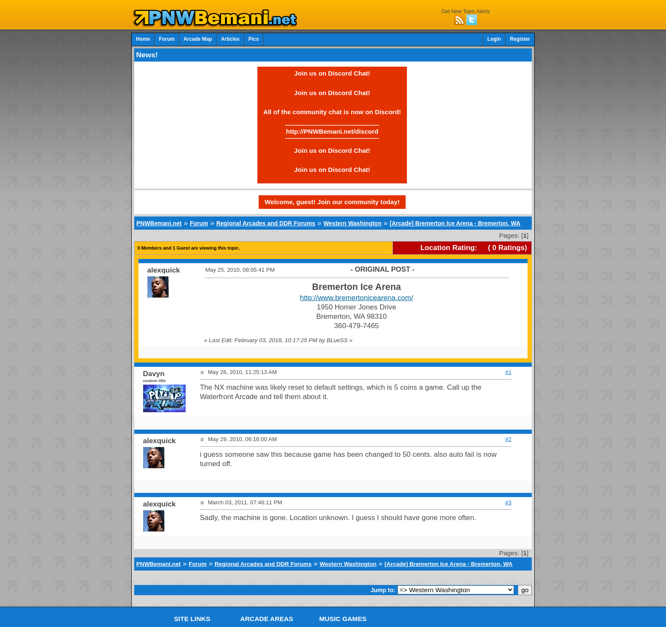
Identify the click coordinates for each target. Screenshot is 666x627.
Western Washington (352, 223)
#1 (508, 372)
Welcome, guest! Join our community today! (332, 201)
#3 (508, 502)
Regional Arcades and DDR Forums (265, 223)
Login (494, 39)
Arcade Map (197, 39)
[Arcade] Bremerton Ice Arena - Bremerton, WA (454, 223)
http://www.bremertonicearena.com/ (356, 298)
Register (520, 39)
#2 (508, 439)
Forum (167, 39)
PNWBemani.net (159, 223)
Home (143, 39)
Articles (230, 39)
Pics (253, 39)
